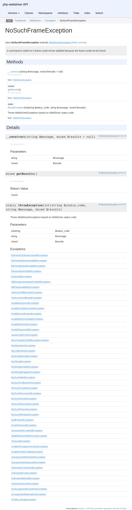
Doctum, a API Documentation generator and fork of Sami (102, 508)
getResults (13, 89)
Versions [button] (14, 13)
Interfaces (63, 13)
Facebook (20, 20)
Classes (29, 13)
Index (87, 13)
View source (78, 42)
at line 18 (122, 136)
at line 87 (122, 204)
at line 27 (122, 173)
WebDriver (35, 20)
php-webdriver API (15, 4)
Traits (76, 13)
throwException (16, 107)
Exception (50, 20)
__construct (14, 71)
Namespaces (45, 13)
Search (99, 13)
